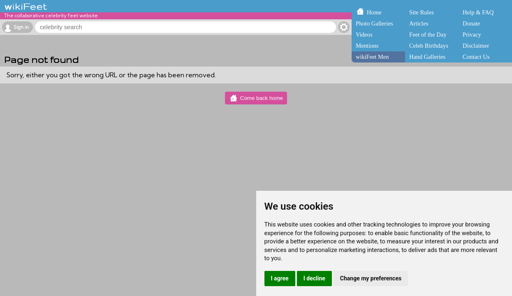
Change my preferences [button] (370, 278)
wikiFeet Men (372, 56)
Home (374, 12)
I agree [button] (280, 278)
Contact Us (476, 56)
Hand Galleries (427, 56)
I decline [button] (314, 278)
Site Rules (421, 12)
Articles (418, 23)
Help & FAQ (478, 12)
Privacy (472, 34)
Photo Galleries (374, 23)
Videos (364, 34)
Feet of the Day (428, 34)
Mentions (367, 45)
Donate (471, 23)
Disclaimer (476, 45)
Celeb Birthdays (428, 45)
